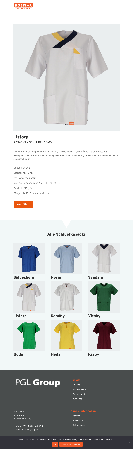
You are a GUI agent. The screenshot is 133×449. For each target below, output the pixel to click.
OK (55, 444)
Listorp (20, 316)
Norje (56, 277)
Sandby (58, 316)
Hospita (76, 385)
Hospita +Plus (79, 389)
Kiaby (93, 354)
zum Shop (23, 204)
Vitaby (94, 316)
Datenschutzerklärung (71, 444)
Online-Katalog (80, 394)
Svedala (95, 277)
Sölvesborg (23, 277)
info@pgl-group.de (29, 429)
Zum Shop (77, 399)
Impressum (78, 420)
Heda (55, 354)
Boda (18, 354)
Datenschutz (79, 425)
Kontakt (76, 416)
